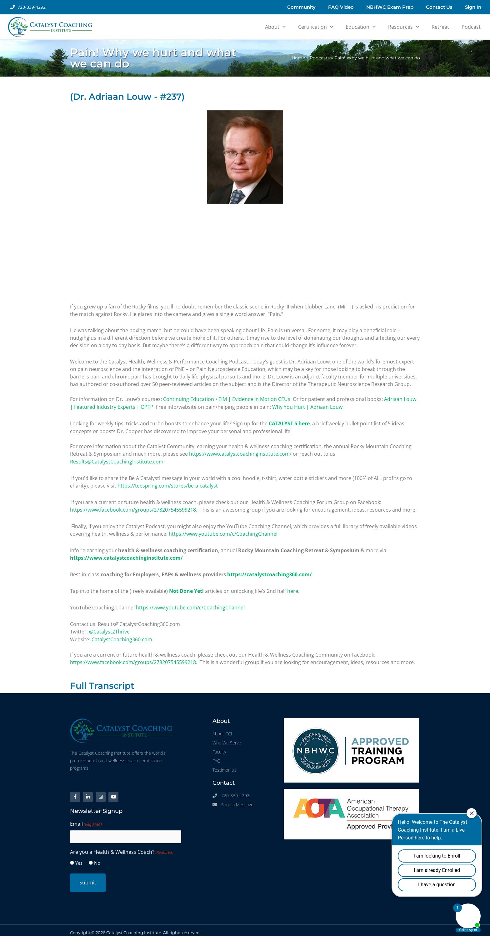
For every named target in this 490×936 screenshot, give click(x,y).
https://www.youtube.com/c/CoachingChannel (223, 531)
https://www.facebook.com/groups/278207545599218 (133, 507)
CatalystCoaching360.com (122, 635)
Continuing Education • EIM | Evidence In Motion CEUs (226, 399)
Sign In (473, 7)
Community (301, 7)
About (275, 27)
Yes (78, 858)
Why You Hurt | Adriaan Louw (307, 406)
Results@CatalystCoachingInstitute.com (116, 460)
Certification (315, 27)
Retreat (440, 26)
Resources (403, 27)
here (292, 587)
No (97, 858)
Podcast (471, 26)
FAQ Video (341, 7)
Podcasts (320, 57)
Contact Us (439, 7)
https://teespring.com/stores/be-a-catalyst (168, 484)
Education (361, 27)
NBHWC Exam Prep (389, 7)
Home (298, 57)
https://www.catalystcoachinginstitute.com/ (240, 452)
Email (86, 820)
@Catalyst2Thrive (109, 627)
